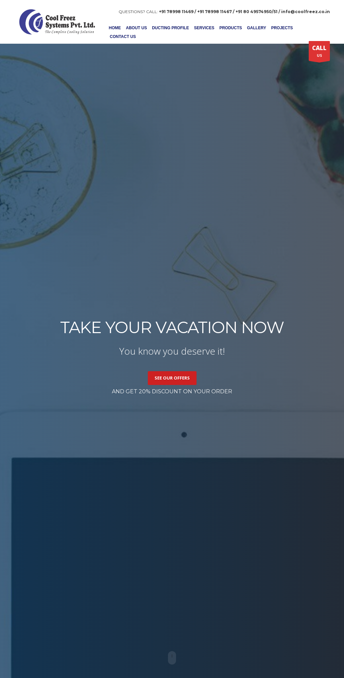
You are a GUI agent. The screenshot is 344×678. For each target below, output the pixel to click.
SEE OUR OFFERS (172, 378)
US (319, 52)
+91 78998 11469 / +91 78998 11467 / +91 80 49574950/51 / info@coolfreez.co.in (244, 11)
